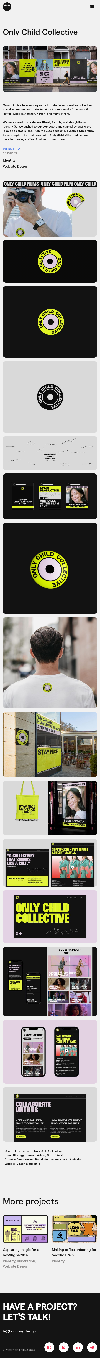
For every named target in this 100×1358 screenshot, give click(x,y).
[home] (7, 6)
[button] (92, 7)
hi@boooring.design (19, 1331)
